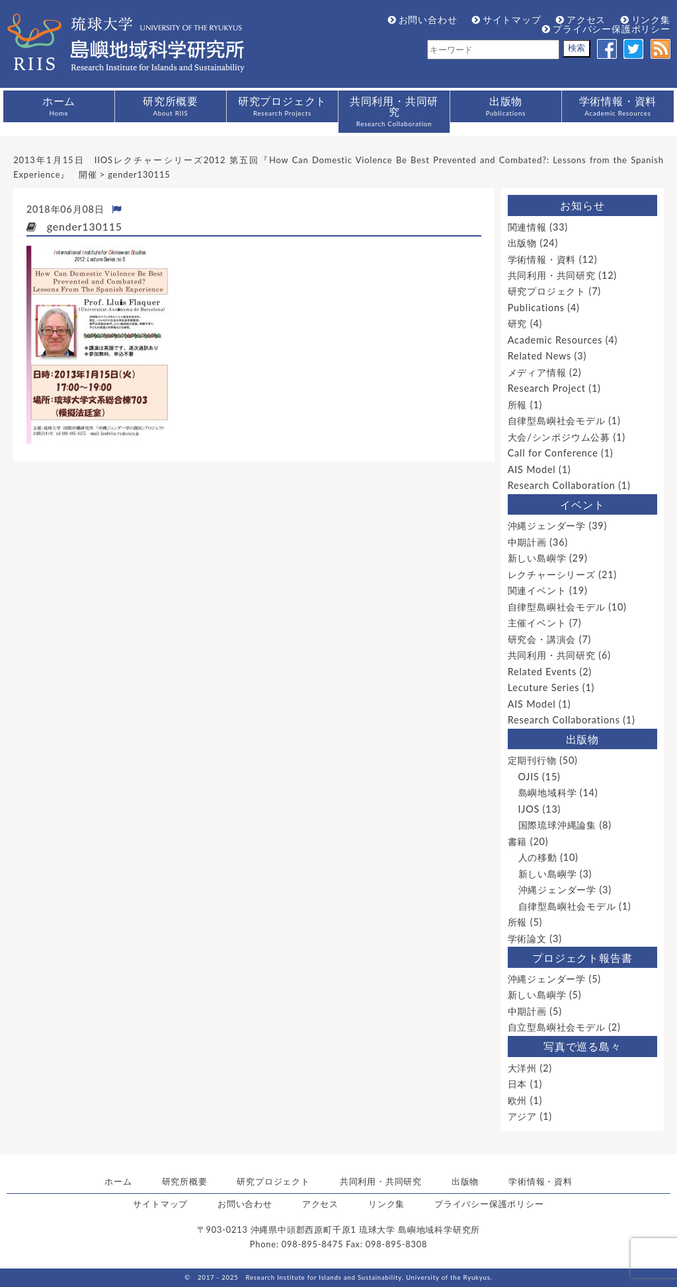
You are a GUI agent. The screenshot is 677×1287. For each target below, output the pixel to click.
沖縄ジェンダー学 (547, 525)
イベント (582, 504)
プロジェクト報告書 (582, 957)
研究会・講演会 (542, 639)
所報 (518, 404)
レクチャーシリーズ (552, 574)
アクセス (581, 19)
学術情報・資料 (618, 105)
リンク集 (645, 19)
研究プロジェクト (282, 105)
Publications (536, 307)
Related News (539, 355)
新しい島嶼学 (537, 558)
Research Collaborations (564, 719)
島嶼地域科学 (547, 792)
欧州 (518, 1100)
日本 (518, 1083)
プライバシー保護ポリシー (606, 28)
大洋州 (522, 1068)
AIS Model (532, 469)
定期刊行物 (532, 760)
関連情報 (527, 227)
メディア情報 (537, 372)
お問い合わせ (423, 19)
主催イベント (537, 622)
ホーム (58, 105)
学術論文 (527, 938)
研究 (518, 323)
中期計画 (527, 542)
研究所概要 (170, 105)
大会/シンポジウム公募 (559, 437)
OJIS (528, 776)
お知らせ (582, 205)
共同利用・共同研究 (394, 111)
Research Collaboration (562, 485)
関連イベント (537, 590)
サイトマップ (506, 19)
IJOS (529, 809)
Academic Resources (555, 340)
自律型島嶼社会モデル (557, 420)
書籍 (518, 841)
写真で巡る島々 (582, 1046)
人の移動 (537, 857)
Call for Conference (553, 453)
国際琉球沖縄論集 (557, 824)
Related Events (542, 671)
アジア (522, 1116)
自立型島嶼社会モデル (557, 1027)
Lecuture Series (544, 687)
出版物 (506, 105)
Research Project (547, 388)
